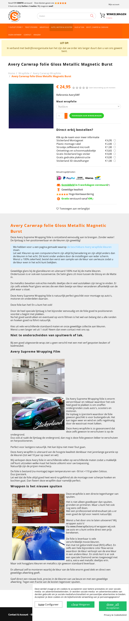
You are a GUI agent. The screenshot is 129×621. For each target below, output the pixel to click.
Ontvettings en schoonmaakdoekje (76, 150)
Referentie (62, 95)
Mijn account (114, 4)
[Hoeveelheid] (60, 116)
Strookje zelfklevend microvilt (73, 147)
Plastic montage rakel (68, 144)
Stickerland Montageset (69, 140)
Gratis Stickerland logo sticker (73, 154)
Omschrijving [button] (18, 217)
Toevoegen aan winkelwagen (87, 115)
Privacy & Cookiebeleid (115, 615)
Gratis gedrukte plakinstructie (73, 157)
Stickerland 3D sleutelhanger (72, 160)
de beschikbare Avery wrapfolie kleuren (89, 247)
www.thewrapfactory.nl (83, 526)
